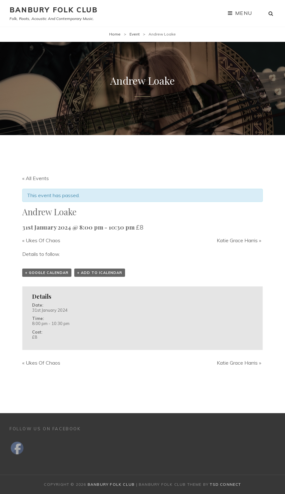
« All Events (35, 178)
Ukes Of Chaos (41, 240)
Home (115, 34)
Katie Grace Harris (239, 240)
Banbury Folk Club (54, 9)
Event (134, 34)
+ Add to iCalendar (99, 272)
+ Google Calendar (47, 272)
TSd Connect (225, 484)
